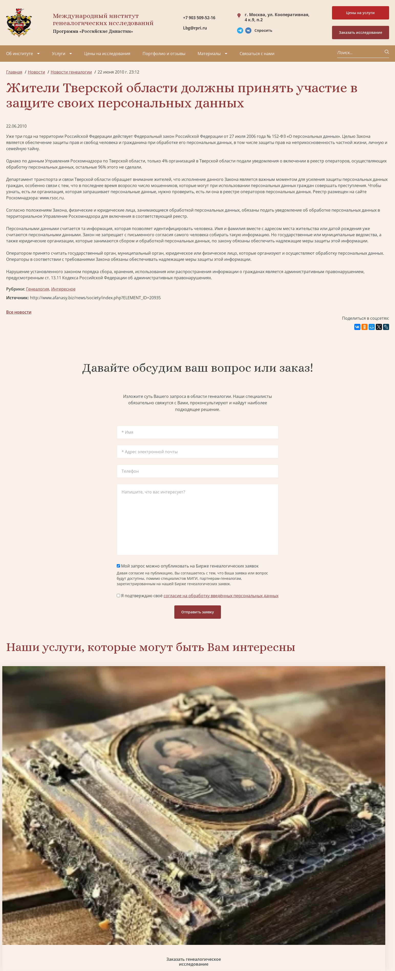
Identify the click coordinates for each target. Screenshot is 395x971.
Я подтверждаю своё (198, 595)
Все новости (18, 312)
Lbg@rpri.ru (195, 28)
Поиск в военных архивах (149, 848)
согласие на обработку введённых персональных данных (221, 595)
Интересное (63, 289)
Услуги (58, 53)
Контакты (49, 926)
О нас (11, 898)
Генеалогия (37, 289)
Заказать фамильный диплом (343, 749)
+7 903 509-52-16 (199, 18)
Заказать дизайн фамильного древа (343, 848)
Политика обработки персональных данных (45, 950)
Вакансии (49, 917)
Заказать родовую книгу (246, 848)
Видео (12, 926)
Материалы (209, 53)
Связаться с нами (257, 53)
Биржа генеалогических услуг (149, 749)
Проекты (15, 907)
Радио (12, 935)
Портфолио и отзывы (164, 53)
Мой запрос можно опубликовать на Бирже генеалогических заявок (188, 566)
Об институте (19, 53)
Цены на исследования (107, 53)
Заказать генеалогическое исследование (52, 750)
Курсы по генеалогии (222, 932)
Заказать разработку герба (52, 848)
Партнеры (50, 898)
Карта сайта (161, 953)
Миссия (47, 907)
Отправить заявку (197, 612)
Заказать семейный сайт (246, 749)
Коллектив (16, 917)
